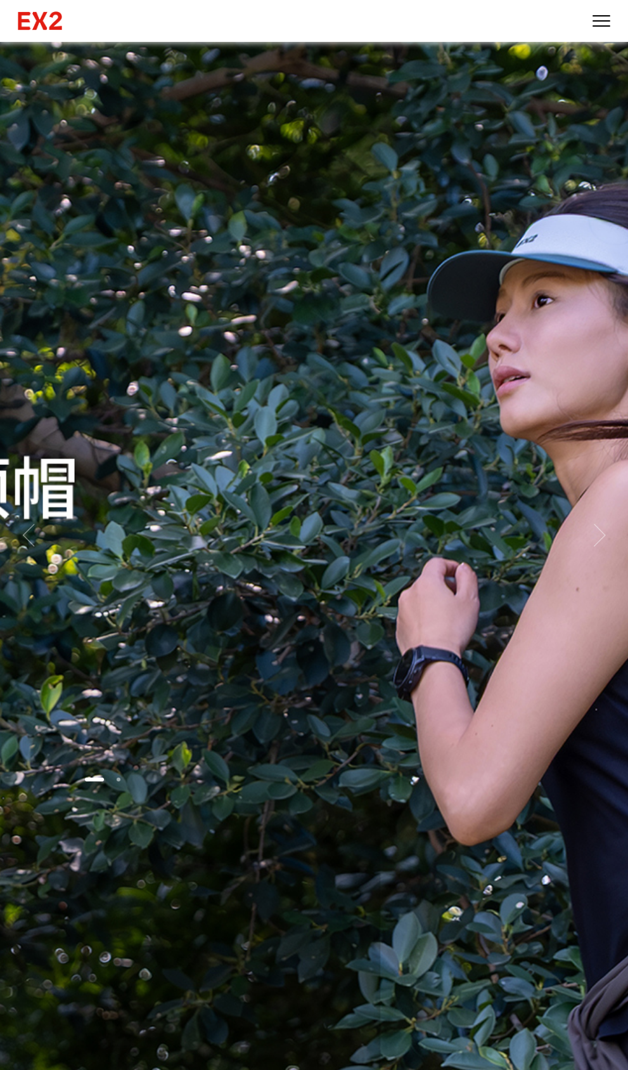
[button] (94, 779)
